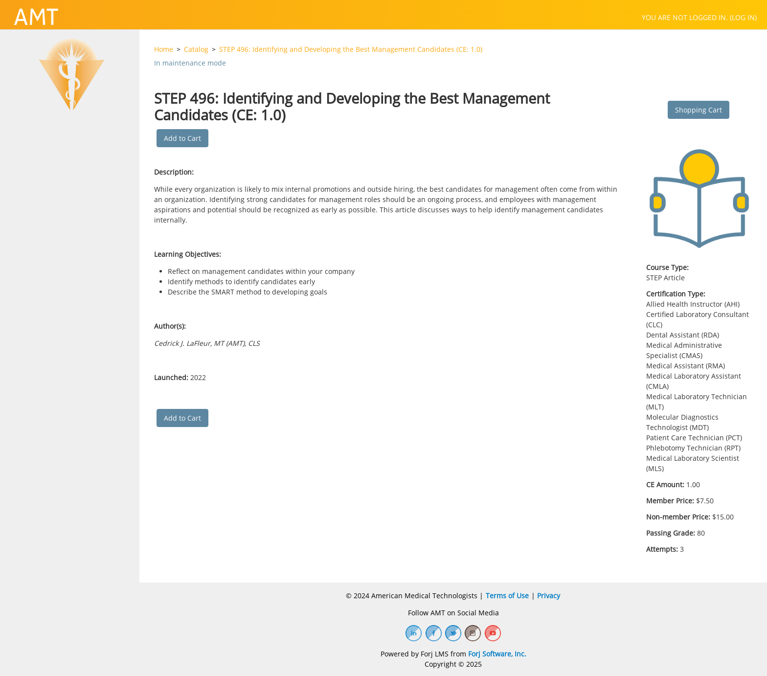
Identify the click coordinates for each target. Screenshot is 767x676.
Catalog (196, 49)
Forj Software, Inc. (497, 653)
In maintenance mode (190, 63)
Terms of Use (507, 595)
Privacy (548, 595)
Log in (743, 17)
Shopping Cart (698, 109)
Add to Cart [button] (182, 138)
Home (163, 49)
